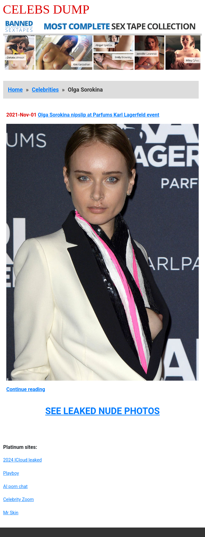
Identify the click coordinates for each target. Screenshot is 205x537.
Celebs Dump (46, 9)
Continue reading (25, 389)
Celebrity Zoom (18, 499)
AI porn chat (15, 486)
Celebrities (45, 90)
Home (15, 90)
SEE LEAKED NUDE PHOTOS (102, 411)
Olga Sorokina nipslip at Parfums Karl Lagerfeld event (98, 115)
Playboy (11, 473)
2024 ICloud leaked (22, 460)
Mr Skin (10, 513)
